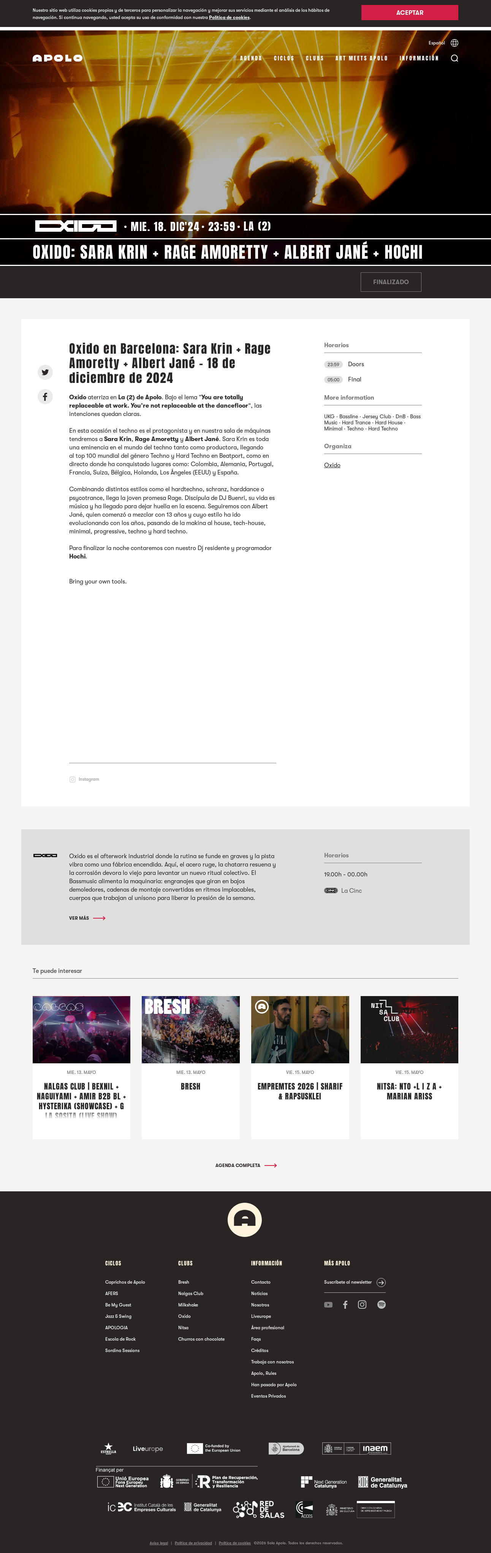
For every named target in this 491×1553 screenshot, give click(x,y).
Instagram (89, 775)
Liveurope (261, 1313)
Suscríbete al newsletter (348, 1278)
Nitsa (183, 1324)
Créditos (259, 1347)
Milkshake (188, 1301)
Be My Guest (118, 1301)
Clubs (315, 55)
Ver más (87, 914)
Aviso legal (159, 1539)
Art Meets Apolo (362, 55)
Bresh (183, 1278)
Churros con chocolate (201, 1335)
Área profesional (267, 1324)
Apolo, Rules (263, 1370)
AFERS (111, 1290)
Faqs (256, 1335)
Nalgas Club (190, 1290)
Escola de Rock (120, 1335)
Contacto (261, 1278)
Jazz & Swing (118, 1313)
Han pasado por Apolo (274, 1381)
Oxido (332, 462)
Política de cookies (229, 17)
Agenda (251, 55)
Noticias (259, 1290)
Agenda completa (245, 1162)
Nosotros (260, 1301)
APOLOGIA (116, 1324)
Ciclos (284, 55)
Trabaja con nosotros (272, 1358)
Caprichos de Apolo (125, 1278)
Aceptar (409, 14)
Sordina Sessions (122, 1347)
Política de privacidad (193, 1539)
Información (419, 55)
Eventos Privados (268, 1392)
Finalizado (391, 278)
